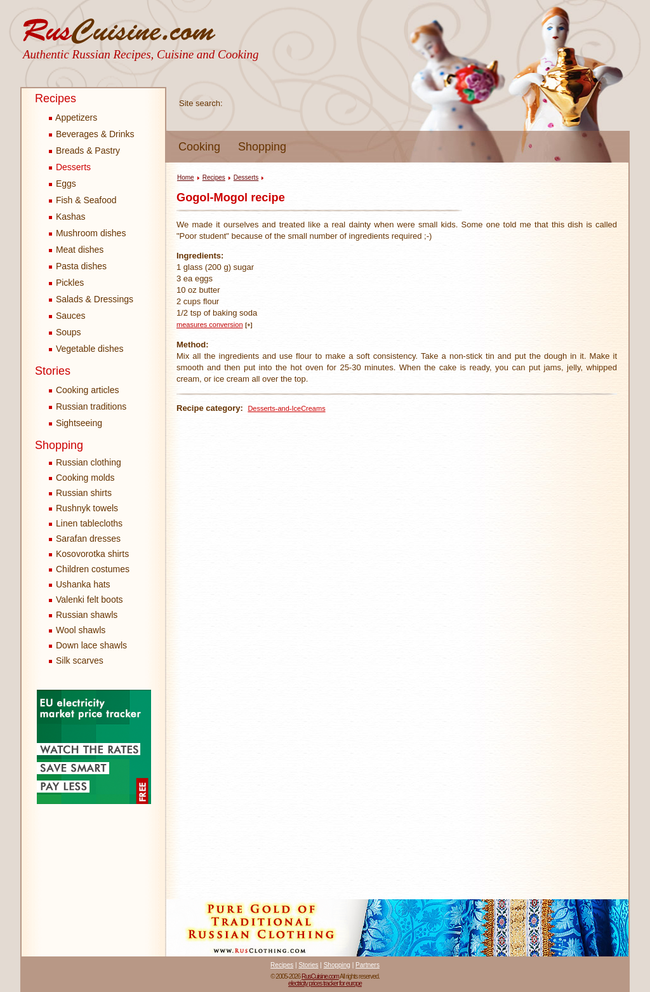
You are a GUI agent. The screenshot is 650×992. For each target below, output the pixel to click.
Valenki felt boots (89, 599)
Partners (367, 965)
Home (185, 177)
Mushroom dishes (87, 233)
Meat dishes (76, 250)
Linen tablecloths (89, 523)
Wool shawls (80, 630)
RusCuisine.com (320, 976)
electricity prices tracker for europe (325, 983)
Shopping (262, 146)
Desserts (70, 167)
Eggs (62, 183)
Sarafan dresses (88, 538)
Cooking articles (84, 390)
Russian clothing (88, 462)
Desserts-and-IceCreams (286, 408)
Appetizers (73, 117)
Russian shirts (84, 493)
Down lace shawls (91, 645)
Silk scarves (79, 660)
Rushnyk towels (87, 508)
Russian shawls (86, 615)
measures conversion (209, 324)
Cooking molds (85, 478)
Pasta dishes (78, 266)
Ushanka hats (83, 584)
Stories (52, 371)
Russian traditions (87, 406)
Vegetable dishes (86, 349)
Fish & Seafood (83, 200)
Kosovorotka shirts (92, 554)
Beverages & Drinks (92, 134)
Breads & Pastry (84, 150)
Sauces (67, 316)
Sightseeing (75, 423)
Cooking (199, 146)
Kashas (67, 216)
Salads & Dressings (91, 299)
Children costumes (92, 569)
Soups (65, 332)
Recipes (55, 98)
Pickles (66, 283)
